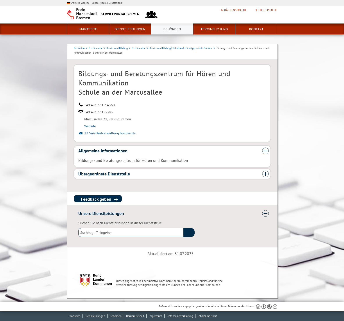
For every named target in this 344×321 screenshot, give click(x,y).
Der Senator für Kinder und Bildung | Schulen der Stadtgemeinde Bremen (173, 48)
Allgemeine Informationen (102, 151)
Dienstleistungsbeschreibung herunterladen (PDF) (270, 57)
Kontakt (256, 29)
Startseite (88, 29)
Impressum (155, 316)
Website (90, 126)
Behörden (172, 29)
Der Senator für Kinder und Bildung (109, 48)
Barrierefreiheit (135, 316)
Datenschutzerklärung (180, 316)
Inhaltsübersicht (207, 316)
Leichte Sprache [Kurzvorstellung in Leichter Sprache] (265, 10)
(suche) (189, 232)
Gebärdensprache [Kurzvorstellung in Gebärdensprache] (234, 10)
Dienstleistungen (130, 29)
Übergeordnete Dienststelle (104, 174)
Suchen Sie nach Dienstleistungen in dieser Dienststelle (120, 223)
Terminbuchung (214, 29)
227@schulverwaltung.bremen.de (110, 133)
